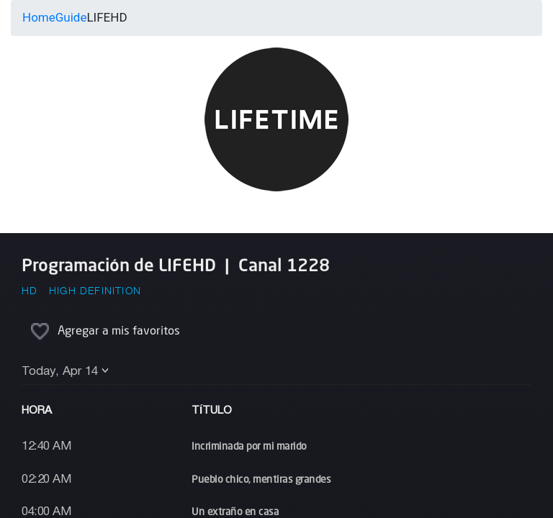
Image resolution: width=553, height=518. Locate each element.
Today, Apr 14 (60, 371)
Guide (71, 17)
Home (38, 17)
